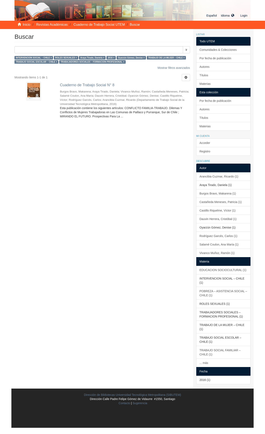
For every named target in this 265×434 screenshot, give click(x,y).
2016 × (111, 57)
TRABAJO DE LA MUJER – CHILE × (166, 57)
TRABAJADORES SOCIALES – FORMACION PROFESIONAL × (92, 62)
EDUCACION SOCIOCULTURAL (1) (223, 270)
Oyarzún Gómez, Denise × (131, 57)
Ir (186, 49)
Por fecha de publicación (215, 58)
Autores (205, 66)
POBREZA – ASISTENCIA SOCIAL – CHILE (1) (223, 293)
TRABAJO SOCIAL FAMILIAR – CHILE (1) (220, 352)
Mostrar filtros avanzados (174, 67)
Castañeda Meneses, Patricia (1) (221, 202)
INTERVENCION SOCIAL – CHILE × (34, 57)
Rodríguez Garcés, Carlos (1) (218, 236)
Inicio (26, 24)
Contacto (124, 403)
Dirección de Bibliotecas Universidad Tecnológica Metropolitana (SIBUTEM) (132, 394)
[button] (220, 15)
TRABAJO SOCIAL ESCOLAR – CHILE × (36, 62)
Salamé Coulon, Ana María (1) (219, 244)
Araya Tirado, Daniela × (92, 57)
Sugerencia (139, 403)
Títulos (204, 75)
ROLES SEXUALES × (66, 57)
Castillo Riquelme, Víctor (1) (218, 210)
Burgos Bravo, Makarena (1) (218, 193)
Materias (205, 83)
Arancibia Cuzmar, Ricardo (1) (219, 176)
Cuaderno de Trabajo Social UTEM (99, 24)
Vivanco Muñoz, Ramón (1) (217, 253)
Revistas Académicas (52, 24)
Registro (205, 151)
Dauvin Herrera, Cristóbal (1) (218, 219)
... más (204, 363)
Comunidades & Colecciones (218, 49)
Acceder (205, 143)
